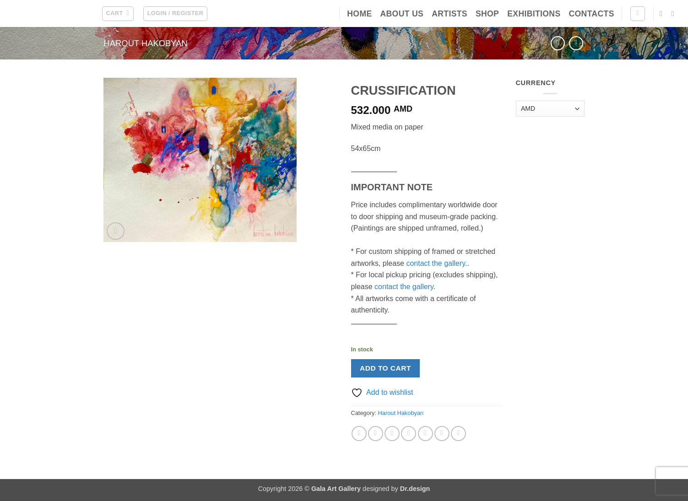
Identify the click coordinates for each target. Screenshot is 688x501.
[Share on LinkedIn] (442, 433)
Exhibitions (533, 13)
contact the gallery (435, 263)
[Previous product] (576, 43)
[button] (118, 13)
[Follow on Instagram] (675, 13)
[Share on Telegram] (458, 433)
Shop (487, 13)
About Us (401, 13)
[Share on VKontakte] (425, 433)
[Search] (637, 13)
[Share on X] (375, 433)
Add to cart (385, 368)
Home (359, 13)
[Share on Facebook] (359, 433)
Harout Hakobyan (146, 43)
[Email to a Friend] (392, 433)
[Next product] (558, 43)
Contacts (591, 13)
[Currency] (550, 109)
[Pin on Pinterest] (408, 433)
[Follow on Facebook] (663, 13)
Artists (449, 13)
